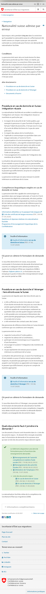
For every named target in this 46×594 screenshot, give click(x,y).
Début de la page (38, 513)
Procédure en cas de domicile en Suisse (20, 86)
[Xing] (8, 517)
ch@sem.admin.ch (15, 271)
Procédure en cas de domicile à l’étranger (21, 90)
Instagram (7, 567)
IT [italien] (40, 4)
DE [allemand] (35, 4)
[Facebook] (3, 517)
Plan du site (6, 537)
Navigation (7, 21)
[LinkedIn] (10, 517)
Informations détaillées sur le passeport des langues (21, 212)
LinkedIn (7, 562)
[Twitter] (5, 517)
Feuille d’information (23, 242)
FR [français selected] (38, 4)
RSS (5, 572)
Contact (5, 541)
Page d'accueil (7, 532)
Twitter (6, 553)
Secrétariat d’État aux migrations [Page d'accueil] (16, 10)
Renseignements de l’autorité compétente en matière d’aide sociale (25, 459)
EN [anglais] (43, 4)
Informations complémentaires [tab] (20, 507)
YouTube (7, 557)
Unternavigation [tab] (8, 15)
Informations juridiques (36, 591)
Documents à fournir (13, 93)
